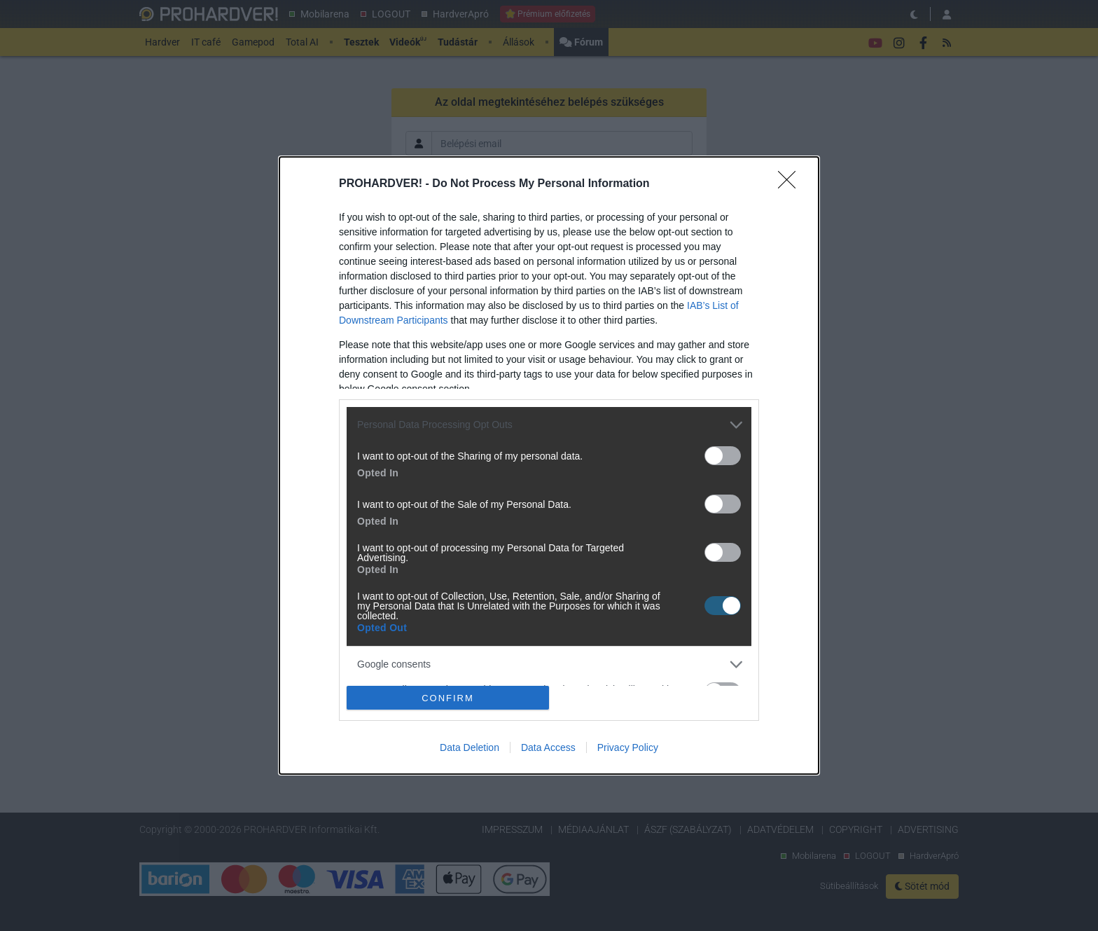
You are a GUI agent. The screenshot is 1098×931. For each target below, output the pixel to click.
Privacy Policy (627, 747)
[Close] (791, 184)
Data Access (548, 747)
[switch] (722, 455)
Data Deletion (469, 747)
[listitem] (549, 425)
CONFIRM (448, 697)
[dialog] (549, 466)
